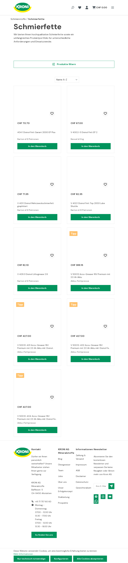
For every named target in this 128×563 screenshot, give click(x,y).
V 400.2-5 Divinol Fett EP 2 (84, 132)
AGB (78, 470)
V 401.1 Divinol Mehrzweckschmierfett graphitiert (35, 205)
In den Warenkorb (37, 146)
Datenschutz (82, 482)
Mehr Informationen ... (24, 554)
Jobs (60, 476)
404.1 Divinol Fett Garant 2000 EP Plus (36, 132)
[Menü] (111, 8)
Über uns (62, 482)
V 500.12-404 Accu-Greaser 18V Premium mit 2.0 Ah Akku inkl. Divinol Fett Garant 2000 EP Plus (37, 418)
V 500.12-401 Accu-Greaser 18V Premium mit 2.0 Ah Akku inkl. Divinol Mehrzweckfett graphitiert (35, 347)
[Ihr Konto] (86, 8)
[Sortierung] (67, 80)
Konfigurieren (61, 558)
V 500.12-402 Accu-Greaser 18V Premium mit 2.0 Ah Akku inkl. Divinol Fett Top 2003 (91, 347)
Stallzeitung (63, 497)
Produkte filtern (64, 64)
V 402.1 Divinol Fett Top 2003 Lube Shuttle (88, 205)
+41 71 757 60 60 (43, 501)
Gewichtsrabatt (83, 487)
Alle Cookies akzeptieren (90, 558)
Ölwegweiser (64, 464)
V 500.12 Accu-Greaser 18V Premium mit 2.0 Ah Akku (90, 275)
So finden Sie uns (44, 535)
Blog (60, 459)
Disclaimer (81, 476)
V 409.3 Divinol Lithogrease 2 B (32, 274)
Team (60, 470)
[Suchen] (72, 8)
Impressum (81, 464)
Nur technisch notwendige (31, 558)
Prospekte (63, 503)
